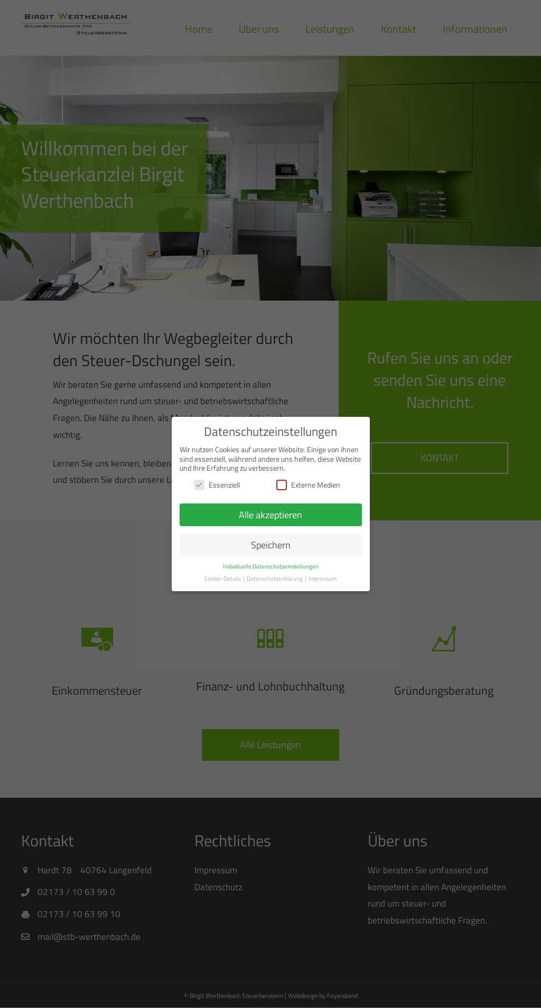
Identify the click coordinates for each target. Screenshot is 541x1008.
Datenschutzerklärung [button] (275, 578)
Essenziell (217, 485)
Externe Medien (308, 485)
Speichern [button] (271, 545)
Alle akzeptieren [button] (270, 515)
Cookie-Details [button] (223, 578)
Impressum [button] (323, 578)
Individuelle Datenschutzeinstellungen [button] (271, 566)
